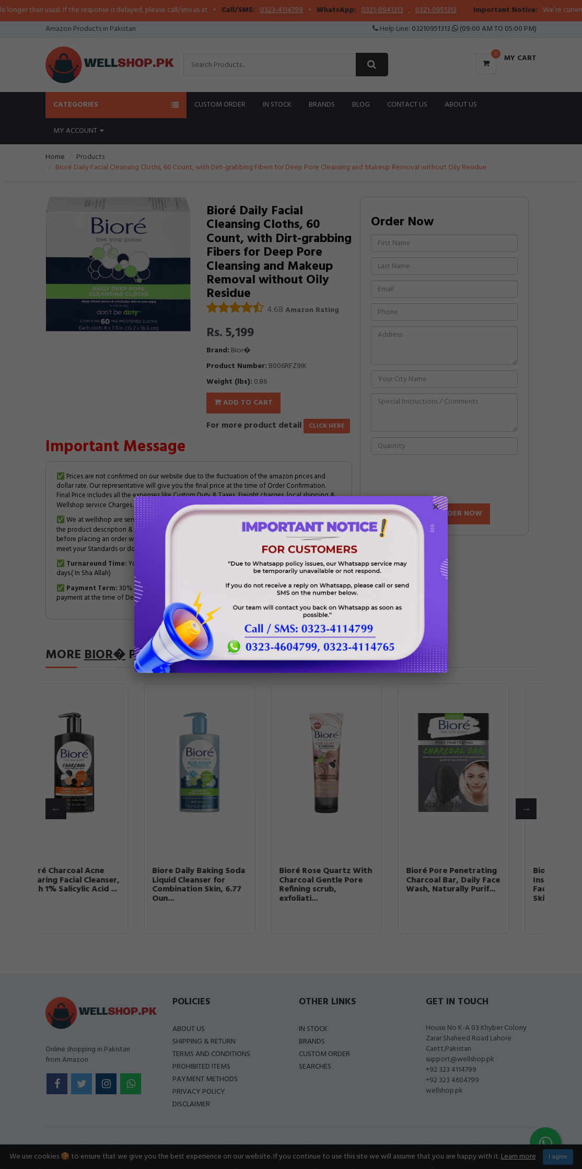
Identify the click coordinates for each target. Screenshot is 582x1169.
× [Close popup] (435, 508)
